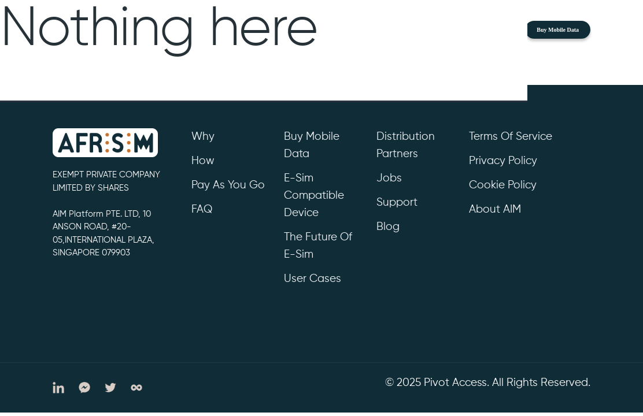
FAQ (201, 209)
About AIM (495, 209)
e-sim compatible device (314, 195)
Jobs (389, 178)
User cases (312, 278)
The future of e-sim (318, 246)
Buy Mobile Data (558, 30)
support (396, 202)
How (203, 160)
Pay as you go (228, 185)
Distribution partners (405, 145)
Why (203, 136)
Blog (388, 226)
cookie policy (503, 185)
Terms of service (510, 136)
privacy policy (503, 160)
